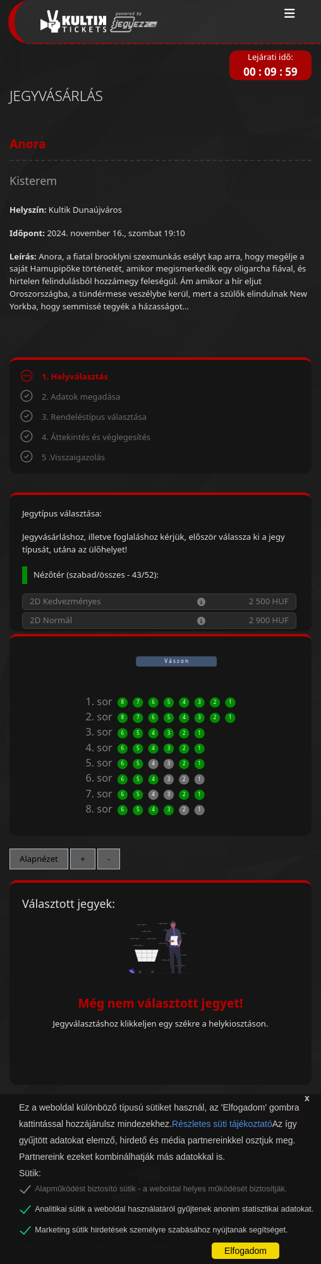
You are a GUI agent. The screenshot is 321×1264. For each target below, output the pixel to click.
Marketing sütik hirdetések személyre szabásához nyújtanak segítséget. (161, 1229)
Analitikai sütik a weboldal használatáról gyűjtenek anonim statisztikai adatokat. (174, 1209)
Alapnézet (39, 858)
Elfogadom (245, 1251)
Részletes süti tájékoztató (222, 1124)
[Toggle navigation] (290, 14)
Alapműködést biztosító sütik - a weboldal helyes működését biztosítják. (161, 1188)
